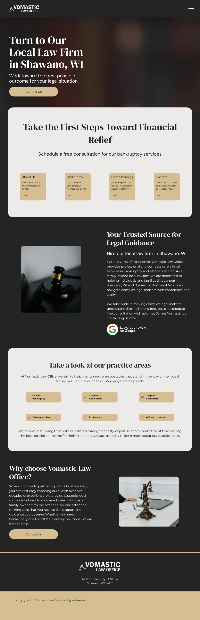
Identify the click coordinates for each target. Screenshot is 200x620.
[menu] (191, 9)
